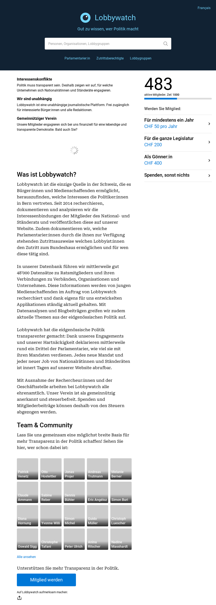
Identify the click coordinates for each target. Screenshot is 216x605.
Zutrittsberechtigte (110, 58)
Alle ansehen (26, 557)
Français (204, 8)
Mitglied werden (46, 579)
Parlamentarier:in (77, 58)
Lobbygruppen (140, 58)
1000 (176, 94)
